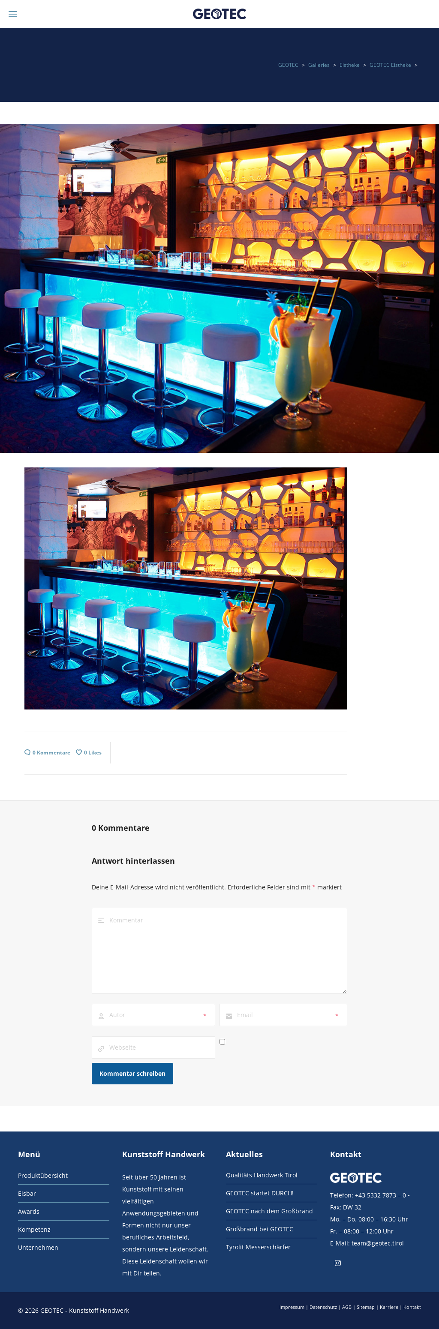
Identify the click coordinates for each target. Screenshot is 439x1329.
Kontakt (412, 1307)
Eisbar (27, 1193)
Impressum (292, 1307)
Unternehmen (38, 1247)
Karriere (389, 1307)
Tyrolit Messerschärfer (258, 1247)
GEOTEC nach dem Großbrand (269, 1211)
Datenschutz (323, 1307)
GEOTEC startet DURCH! (260, 1193)
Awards (28, 1211)
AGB (347, 1307)
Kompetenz (34, 1229)
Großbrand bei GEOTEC (259, 1229)
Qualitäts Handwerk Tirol (262, 1175)
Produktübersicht (43, 1175)
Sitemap (366, 1307)
